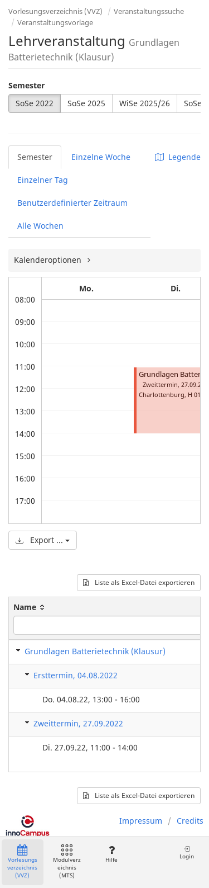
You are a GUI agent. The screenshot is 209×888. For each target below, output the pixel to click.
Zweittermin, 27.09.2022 (78, 723)
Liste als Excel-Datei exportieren (139, 582)
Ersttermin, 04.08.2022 (75, 675)
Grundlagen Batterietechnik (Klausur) (95, 651)
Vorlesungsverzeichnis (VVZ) (55, 11)
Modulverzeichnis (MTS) (67, 862)
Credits (190, 820)
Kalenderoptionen (49, 259)
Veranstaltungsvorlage (55, 22)
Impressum (140, 820)
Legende (178, 157)
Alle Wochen (40, 225)
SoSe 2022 (35, 103)
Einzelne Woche (100, 157)
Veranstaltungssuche (149, 11)
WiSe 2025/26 (144, 103)
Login (186, 852)
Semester (26, 85)
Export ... (43, 540)
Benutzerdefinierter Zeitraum (72, 202)
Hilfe (111, 854)
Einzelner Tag (42, 179)
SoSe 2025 (86, 103)
